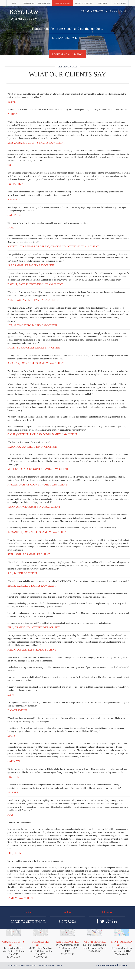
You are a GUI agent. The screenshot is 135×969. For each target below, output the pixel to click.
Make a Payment (120, 3)
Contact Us (102, 3)
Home (14, 3)
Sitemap (51, 965)
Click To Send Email (28, 921)
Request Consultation (83, 3)
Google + (60, 965)
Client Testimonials (62, 3)
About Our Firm (29, 3)
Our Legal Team (44, 3)
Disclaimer (41, 965)
